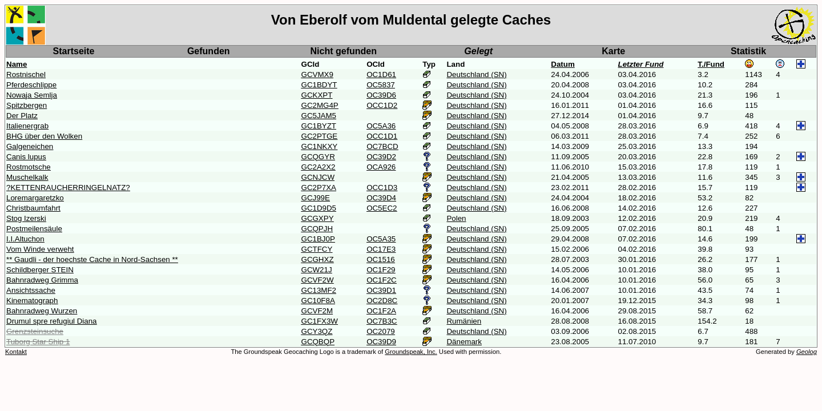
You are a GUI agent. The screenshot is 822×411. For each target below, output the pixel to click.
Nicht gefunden (344, 51)
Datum (562, 64)
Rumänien (463, 321)
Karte (613, 51)
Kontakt (16, 351)
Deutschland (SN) (476, 74)
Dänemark (463, 341)
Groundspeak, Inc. (411, 351)
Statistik (748, 51)
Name (16, 64)
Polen (456, 218)
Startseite (74, 51)
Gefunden (208, 51)
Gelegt (478, 51)
